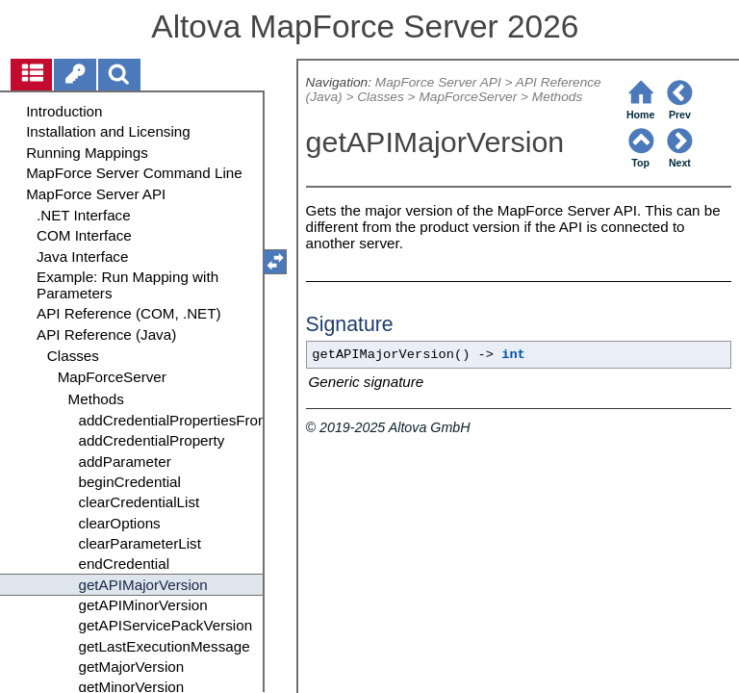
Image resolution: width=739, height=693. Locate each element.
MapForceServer (468, 97)
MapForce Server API (438, 82)
